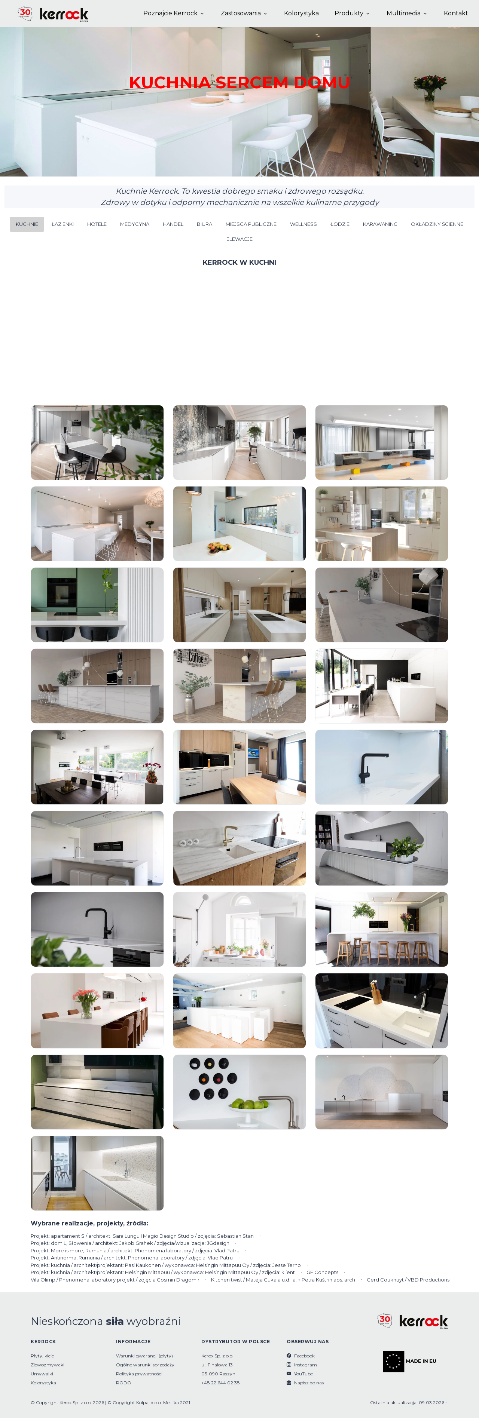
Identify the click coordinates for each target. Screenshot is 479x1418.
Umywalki (42, 1373)
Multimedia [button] (404, 13)
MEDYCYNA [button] (134, 224)
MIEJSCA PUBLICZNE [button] (251, 224)
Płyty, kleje (42, 1356)
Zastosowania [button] (241, 13)
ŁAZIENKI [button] (63, 224)
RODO (123, 1382)
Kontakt (456, 13)
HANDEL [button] (173, 224)
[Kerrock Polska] (46, 13)
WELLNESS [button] (303, 224)
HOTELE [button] (97, 224)
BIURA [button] (204, 224)
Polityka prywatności (139, 1373)
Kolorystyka (301, 13)
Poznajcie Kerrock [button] (170, 13)
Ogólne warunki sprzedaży (145, 1365)
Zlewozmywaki (47, 1365)
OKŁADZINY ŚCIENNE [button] (437, 224)
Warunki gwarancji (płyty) (144, 1356)
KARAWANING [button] (380, 224)
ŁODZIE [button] (340, 224)
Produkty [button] (349, 13)
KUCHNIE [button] (27, 224)
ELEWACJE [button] (239, 239)
